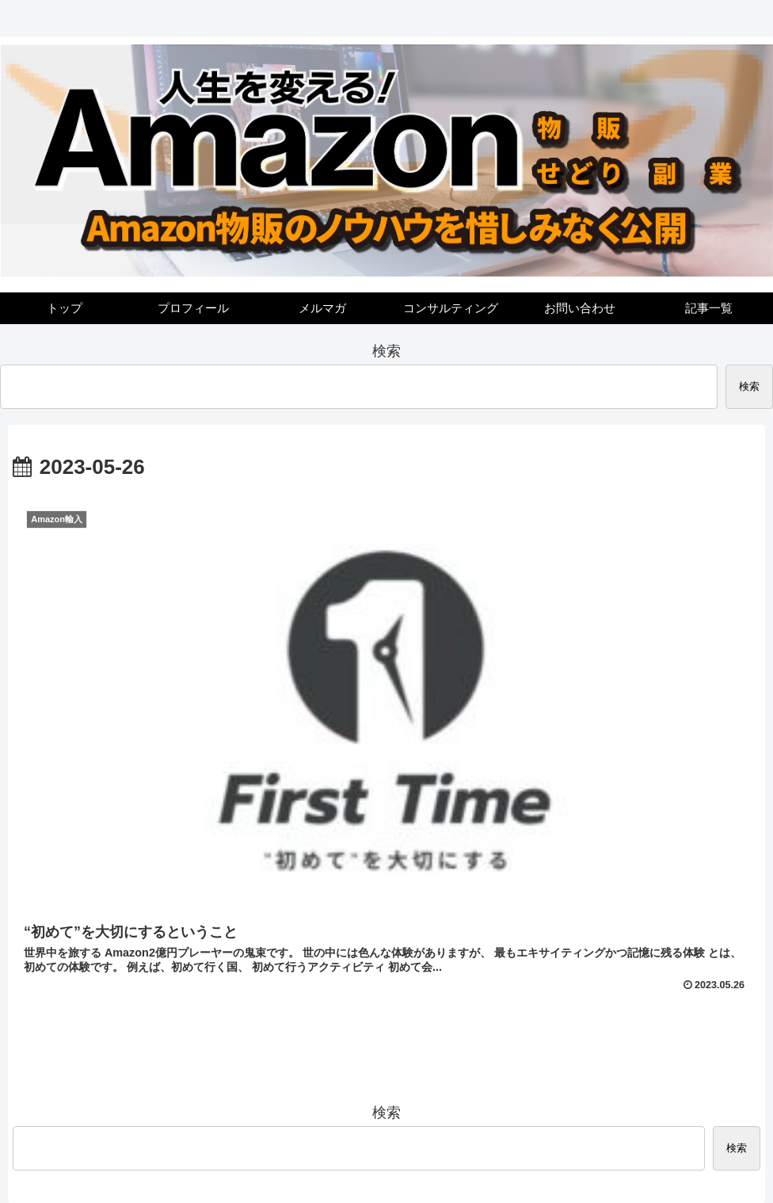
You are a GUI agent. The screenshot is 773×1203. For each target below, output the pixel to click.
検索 (386, 351)
